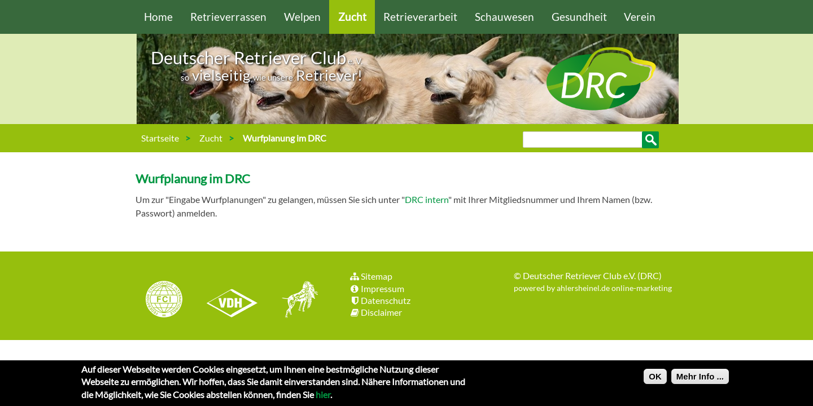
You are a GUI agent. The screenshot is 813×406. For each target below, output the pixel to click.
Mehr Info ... (700, 379)
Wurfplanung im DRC (284, 138)
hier (323, 397)
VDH (235, 300)
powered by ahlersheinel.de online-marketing (593, 288)
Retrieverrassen (228, 16)
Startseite (160, 138)
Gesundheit (579, 16)
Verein (639, 16)
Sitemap (370, 276)
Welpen (302, 16)
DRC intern (426, 199)
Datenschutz (379, 300)
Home (158, 16)
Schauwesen (504, 16)
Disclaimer (375, 312)
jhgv (296, 300)
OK (655, 379)
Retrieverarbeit (420, 16)
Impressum (376, 288)
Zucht (352, 16)
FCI (174, 300)
